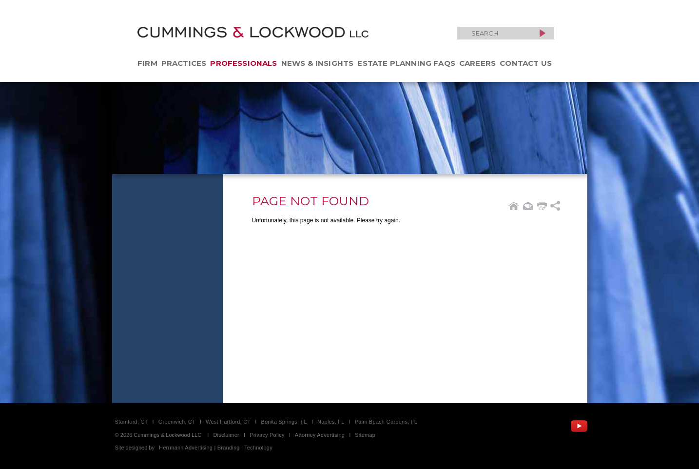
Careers (477, 63)
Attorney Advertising (320, 435)
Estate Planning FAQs (406, 63)
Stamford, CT (131, 422)
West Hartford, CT (228, 422)
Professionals (243, 63)
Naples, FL (330, 422)
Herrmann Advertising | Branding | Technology (215, 447)
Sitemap (365, 435)
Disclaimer (226, 435)
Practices (184, 63)
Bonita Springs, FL (284, 422)
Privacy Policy (267, 435)
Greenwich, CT (176, 422)
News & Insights (317, 63)
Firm (147, 63)
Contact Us (526, 63)
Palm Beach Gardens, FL (386, 422)
